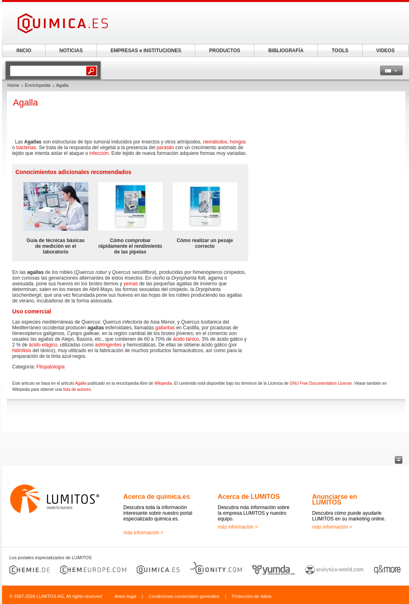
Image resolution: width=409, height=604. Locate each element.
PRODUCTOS (224, 50)
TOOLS (340, 50)
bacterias (26, 147)
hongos (238, 142)
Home (13, 85)
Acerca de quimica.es (156, 496)
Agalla (81, 383)
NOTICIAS (71, 50)
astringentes (108, 345)
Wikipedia (163, 383)
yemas (131, 284)
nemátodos (215, 142)
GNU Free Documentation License (321, 383)
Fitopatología (50, 367)
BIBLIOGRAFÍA (286, 50)
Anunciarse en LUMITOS (334, 499)
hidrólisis (21, 350)
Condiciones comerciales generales (184, 596)
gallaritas (165, 328)
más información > (143, 533)
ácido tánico (186, 339)
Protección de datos (251, 596)
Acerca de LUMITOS (249, 496)
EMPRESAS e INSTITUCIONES (146, 50)
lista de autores (77, 389)
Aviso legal (125, 596)
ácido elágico (43, 345)
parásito (165, 147)
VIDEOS (385, 50)
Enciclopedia (37, 85)
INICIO (23, 50)
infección (98, 153)
